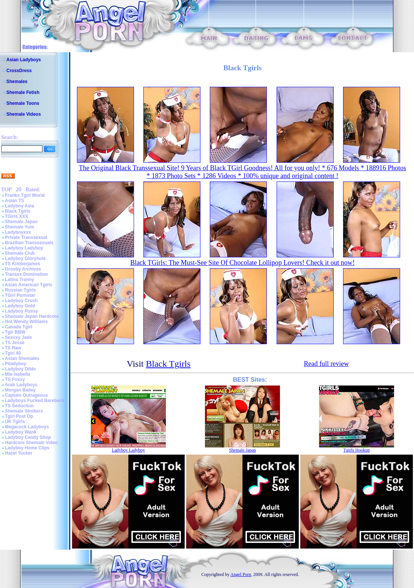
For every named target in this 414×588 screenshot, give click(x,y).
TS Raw (13, 348)
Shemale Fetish (22, 92)
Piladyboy (15, 363)
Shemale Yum (19, 227)
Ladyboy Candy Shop (28, 437)
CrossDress (19, 70)
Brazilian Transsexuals (29, 242)
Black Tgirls (17, 211)
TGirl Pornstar (20, 295)
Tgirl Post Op (19, 416)
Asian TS (14, 200)
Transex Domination (26, 274)
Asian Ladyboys (23, 59)
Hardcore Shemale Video (31, 442)
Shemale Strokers (24, 411)
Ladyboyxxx (18, 232)
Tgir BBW (15, 332)
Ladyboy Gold (20, 305)
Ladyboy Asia (19, 206)
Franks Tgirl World (25, 195)
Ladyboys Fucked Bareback (35, 400)
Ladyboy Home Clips (27, 447)
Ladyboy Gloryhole (25, 258)
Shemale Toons (22, 103)
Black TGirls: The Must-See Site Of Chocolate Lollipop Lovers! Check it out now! (242, 262)
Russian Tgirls (20, 290)
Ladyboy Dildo (20, 369)
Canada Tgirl (18, 327)
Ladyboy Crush (21, 300)
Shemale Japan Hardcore (32, 316)
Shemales (16, 81)
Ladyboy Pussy (21, 311)
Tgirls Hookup (356, 450)
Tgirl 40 (13, 353)
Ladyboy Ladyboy (24, 248)
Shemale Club (20, 253)
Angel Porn (240, 574)
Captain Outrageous (26, 395)
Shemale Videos (23, 114)
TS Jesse (14, 342)
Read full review (326, 363)
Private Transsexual (26, 237)
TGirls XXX (16, 216)
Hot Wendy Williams (26, 321)
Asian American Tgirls (28, 284)
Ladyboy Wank (20, 432)
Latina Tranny (19, 279)
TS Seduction (19, 405)
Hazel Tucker (18, 453)
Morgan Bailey (20, 390)
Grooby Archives (23, 269)
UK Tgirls (15, 421)
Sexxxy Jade (18, 337)
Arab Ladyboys (21, 384)
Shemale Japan (21, 221)
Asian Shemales (22, 358)
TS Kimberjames (22, 263)
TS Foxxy (15, 379)
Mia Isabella (17, 374)
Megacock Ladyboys (27, 426)
